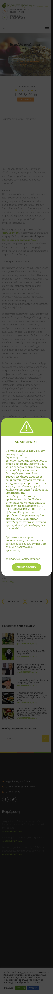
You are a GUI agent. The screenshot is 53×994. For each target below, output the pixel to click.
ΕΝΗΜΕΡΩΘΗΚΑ (26, 567)
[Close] (50, 419)
